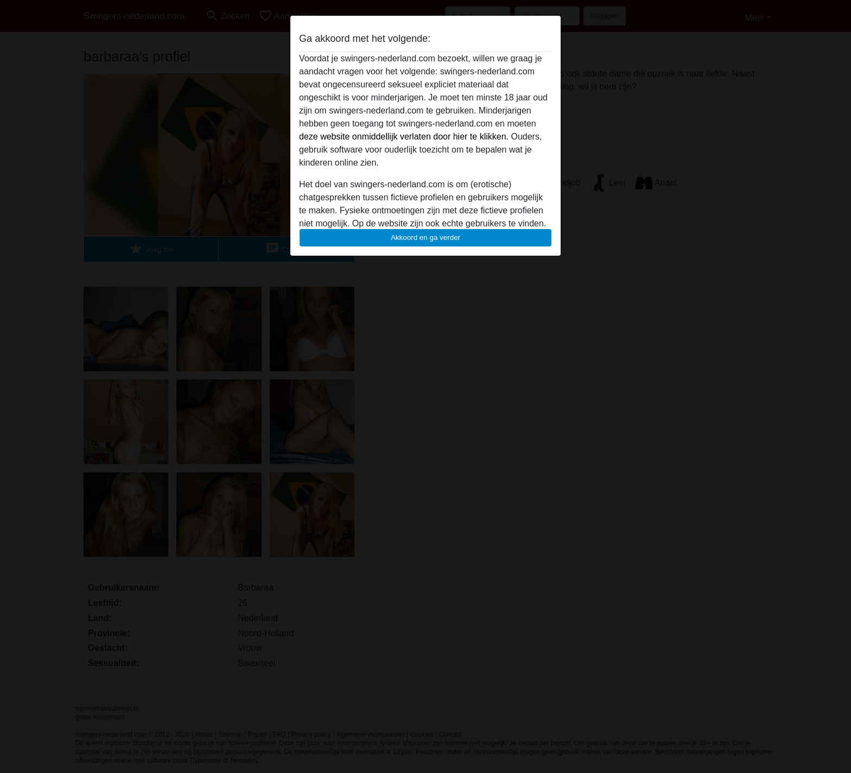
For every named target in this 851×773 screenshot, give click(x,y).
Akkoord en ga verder (425, 237)
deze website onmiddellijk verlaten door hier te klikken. (404, 136)
